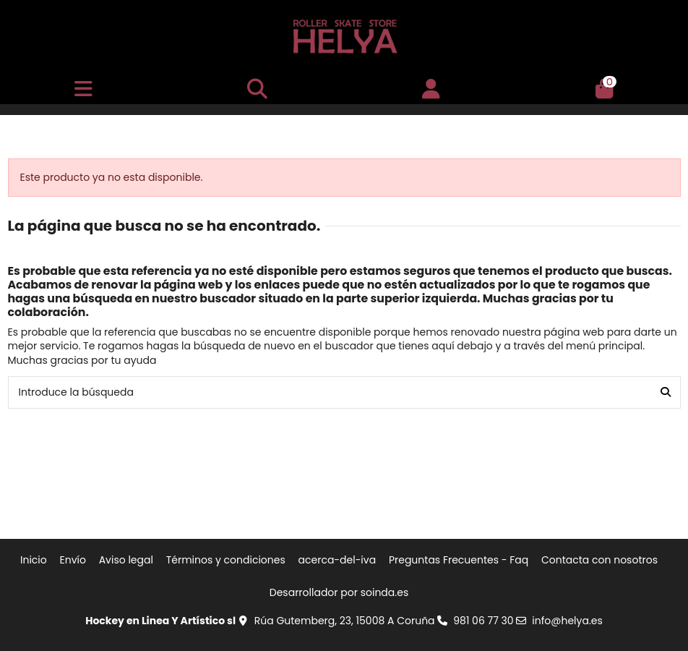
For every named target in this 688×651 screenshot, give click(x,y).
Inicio (33, 560)
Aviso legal (126, 560)
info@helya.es (567, 620)
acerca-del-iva (337, 560)
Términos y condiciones (225, 560)
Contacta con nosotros (599, 560)
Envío (73, 560)
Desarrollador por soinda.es (339, 593)
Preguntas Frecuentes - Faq (458, 560)
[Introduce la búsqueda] (665, 392)
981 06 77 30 (483, 620)
